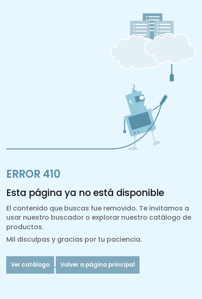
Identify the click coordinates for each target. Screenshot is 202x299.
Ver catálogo (30, 265)
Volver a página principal (97, 265)
